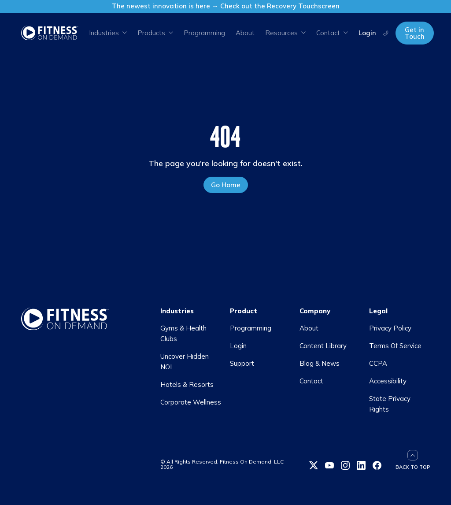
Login (367, 33)
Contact (311, 381)
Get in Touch (415, 33)
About (245, 33)
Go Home (225, 185)
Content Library (323, 346)
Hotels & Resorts (187, 384)
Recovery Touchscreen (303, 6)
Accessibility (388, 381)
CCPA (378, 363)
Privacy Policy (390, 328)
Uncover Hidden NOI (184, 361)
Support (242, 363)
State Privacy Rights (389, 403)
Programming (204, 33)
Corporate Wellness (190, 402)
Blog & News (319, 363)
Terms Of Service (395, 346)
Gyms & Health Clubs (183, 333)
